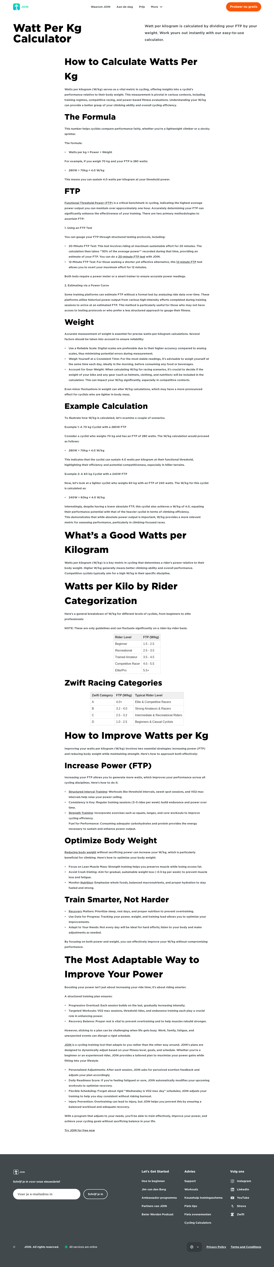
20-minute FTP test (131, 256)
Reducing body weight (80, 852)
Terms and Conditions (246, 1246)
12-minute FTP (186, 261)
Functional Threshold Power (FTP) (88, 202)
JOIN (68, 1044)
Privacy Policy (216, 1246)
